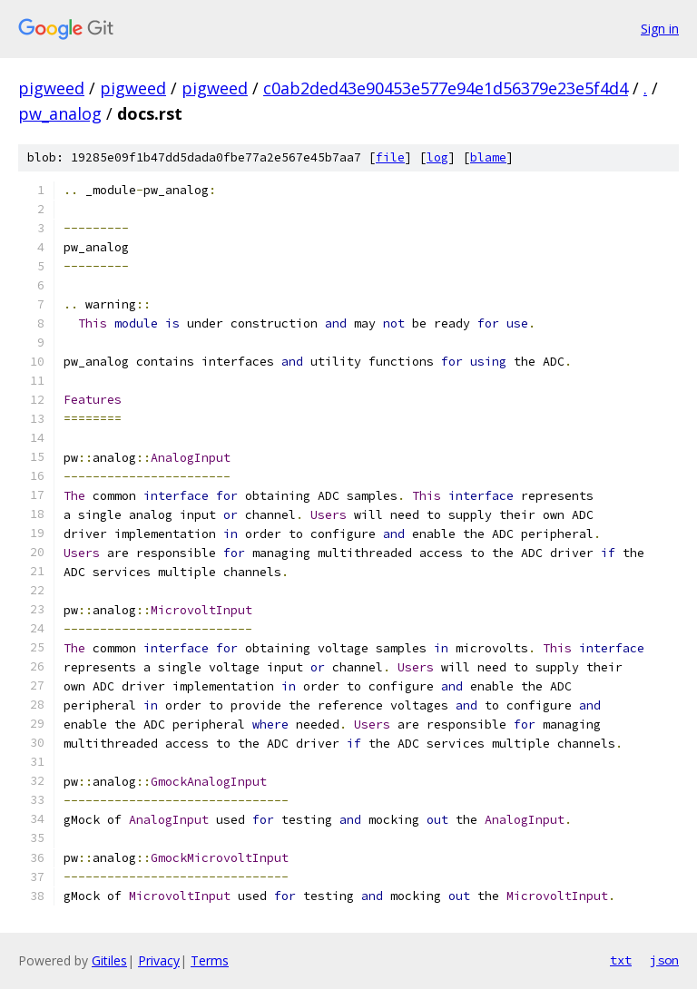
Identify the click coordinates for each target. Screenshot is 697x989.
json (664, 960)
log (437, 157)
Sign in (660, 28)
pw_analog (60, 113)
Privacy (159, 960)
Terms (210, 960)
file (390, 157)
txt (621, 960)
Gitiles (109, 960)
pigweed (51, 88)
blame (488, 157)
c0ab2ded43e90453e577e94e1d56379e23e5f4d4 (445, 88)
